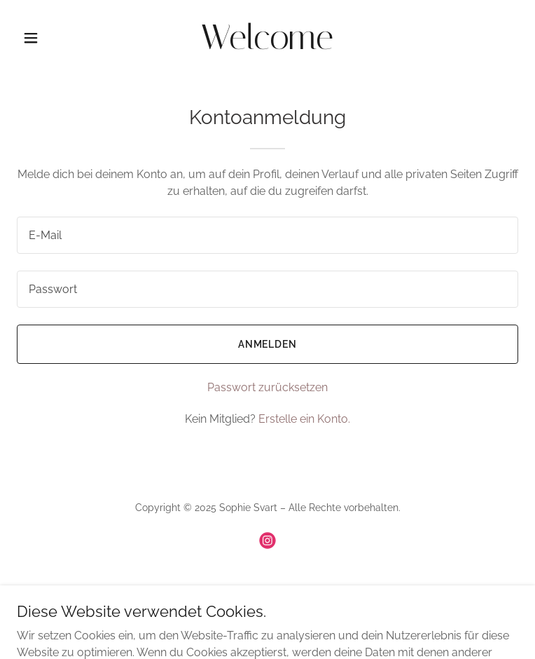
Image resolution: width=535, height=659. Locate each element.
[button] (54, 38)
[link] (267, 45)
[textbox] (267, 235)
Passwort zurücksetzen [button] (267, 387)
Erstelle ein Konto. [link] (304, 419)
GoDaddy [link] (304, 589)
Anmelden (268, 344)
